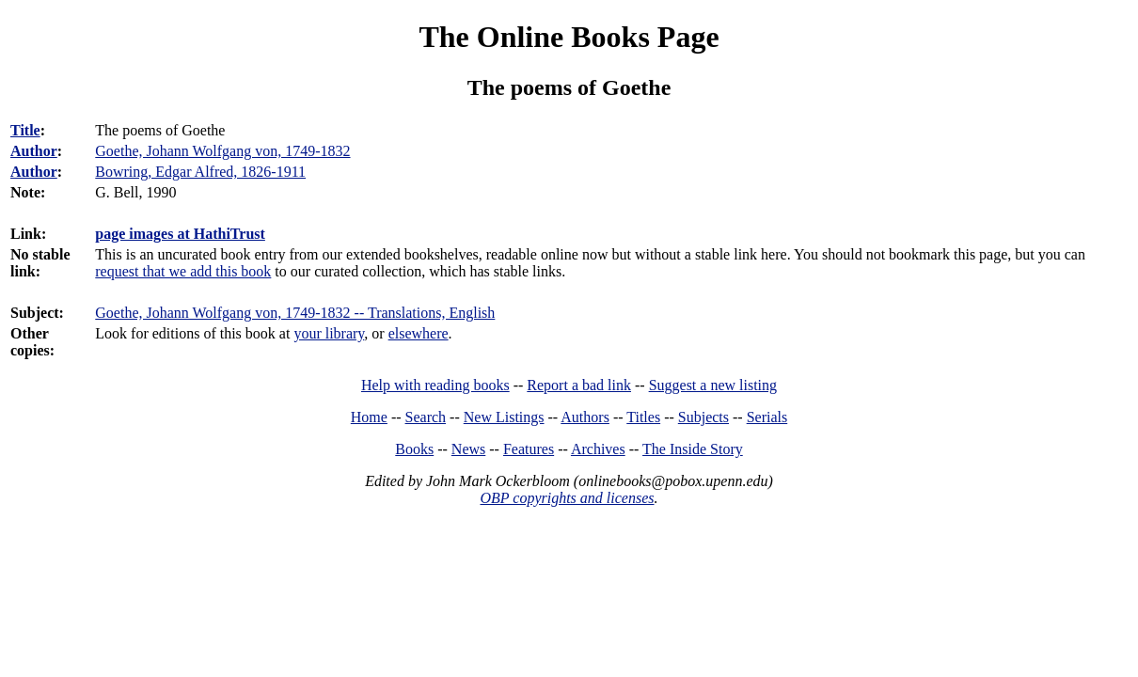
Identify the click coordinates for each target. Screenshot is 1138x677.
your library (328, 333)
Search (426, 417)
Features (528, 449)
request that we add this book (183, 271)
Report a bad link (579, 385)
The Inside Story (692, 449)
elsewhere (418, 333)
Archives (598, 449)
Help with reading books (435, 385)
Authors (585, 417)
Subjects (703, 417)
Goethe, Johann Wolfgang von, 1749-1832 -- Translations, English (295, 313)
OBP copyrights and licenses (567, 498)
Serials (767, 417)
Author (33, 151)
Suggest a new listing (713, 385)
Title (25, 130)
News (468, 449)
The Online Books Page (569, 37)
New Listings (504, 417)
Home (369, 417)
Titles (643, 417)
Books (414, 449)
